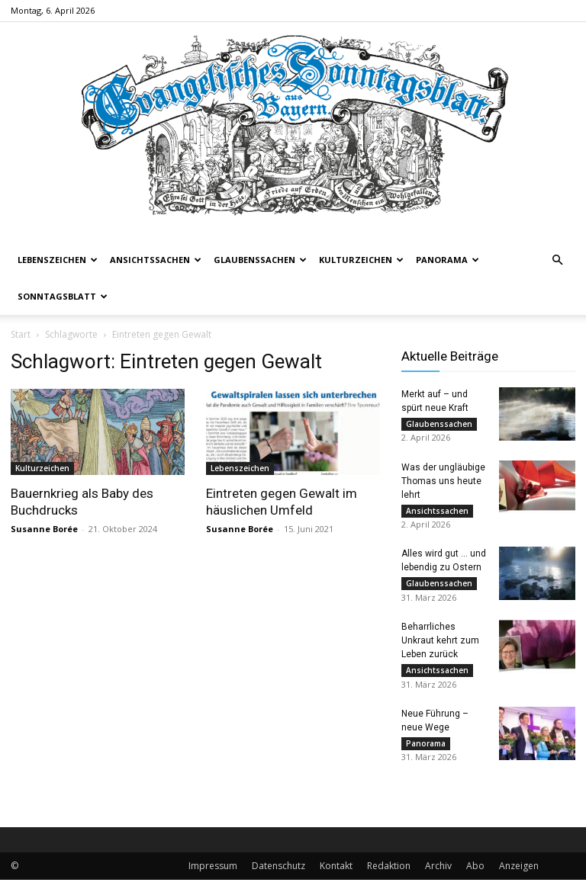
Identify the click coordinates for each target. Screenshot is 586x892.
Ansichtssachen (155, 259)
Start (21, 334)
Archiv (438, 877)
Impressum (212, 877)
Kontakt (336, 877)
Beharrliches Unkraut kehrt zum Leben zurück (440, 648)
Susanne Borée (44, 528)
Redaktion (389, 877)
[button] (557, 260)
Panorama (447, 259)
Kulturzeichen (361, 259)
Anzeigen (519, 877)
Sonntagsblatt (63, 296)
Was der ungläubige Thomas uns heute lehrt (443, 483)
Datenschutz (278, 877)
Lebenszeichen (58, 259)
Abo (475, 877)
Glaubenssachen (260, 259)
